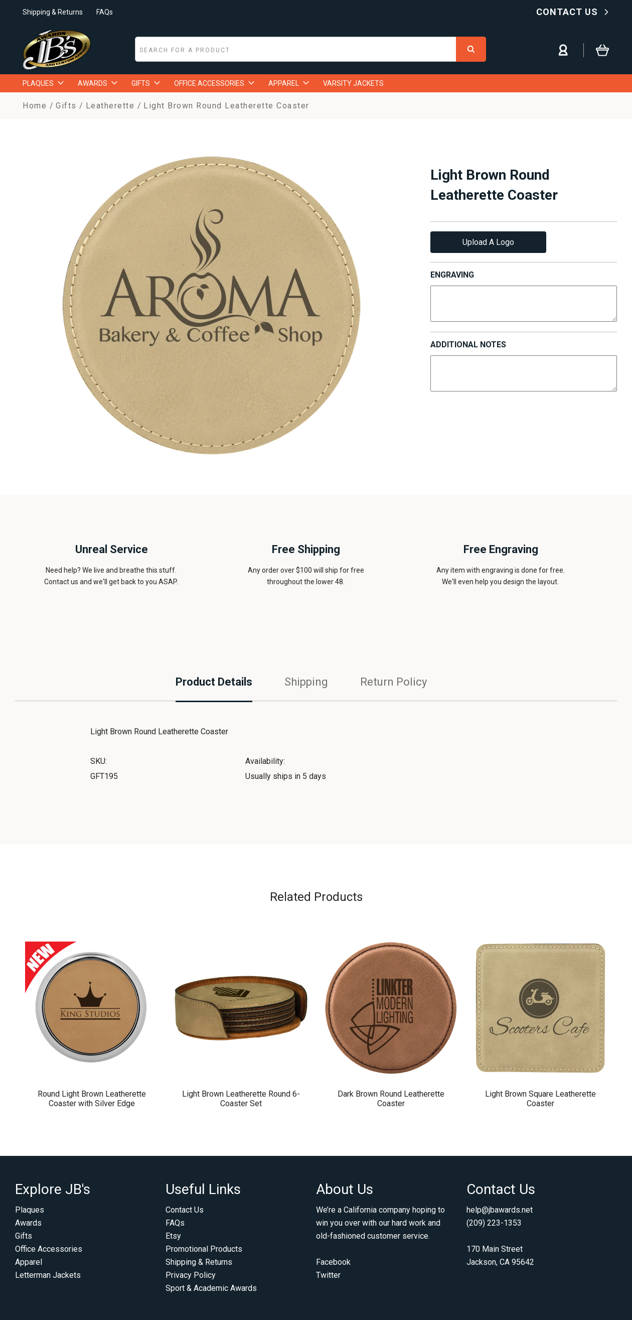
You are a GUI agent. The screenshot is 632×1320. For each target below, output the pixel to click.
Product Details (214, 682)
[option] (211, 305)
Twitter (328, 1275)
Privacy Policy (191, 1275)
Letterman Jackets (48, 1275)
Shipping (306, 682)
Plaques (29, 1210)
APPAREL (288, 83)
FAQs (104, 12)
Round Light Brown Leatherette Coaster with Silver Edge (92, 1098)
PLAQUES (43, 83)
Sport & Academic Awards (211, 1288)
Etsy (173, 1236)
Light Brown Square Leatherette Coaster (540, 1098)
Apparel (28, 1262)
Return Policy (393, 682)
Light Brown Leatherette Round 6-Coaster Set (241, 1098)
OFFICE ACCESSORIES (214, 83)
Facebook (333, 1262)
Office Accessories (48, 1249)
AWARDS (97, 83)
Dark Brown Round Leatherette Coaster (391, 1098)
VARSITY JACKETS (353, 83)
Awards (28, 1223)
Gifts (23, 1236)
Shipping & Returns (53, 12)
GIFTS (145, 83)
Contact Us (185, 1210)
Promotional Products (204, 1249)
